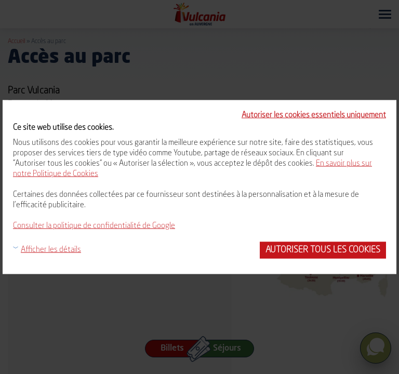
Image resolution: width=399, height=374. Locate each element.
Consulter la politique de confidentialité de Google (94, 226)
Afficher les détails (51, 250)
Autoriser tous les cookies (322, 250)
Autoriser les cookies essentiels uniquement (314, 115)
